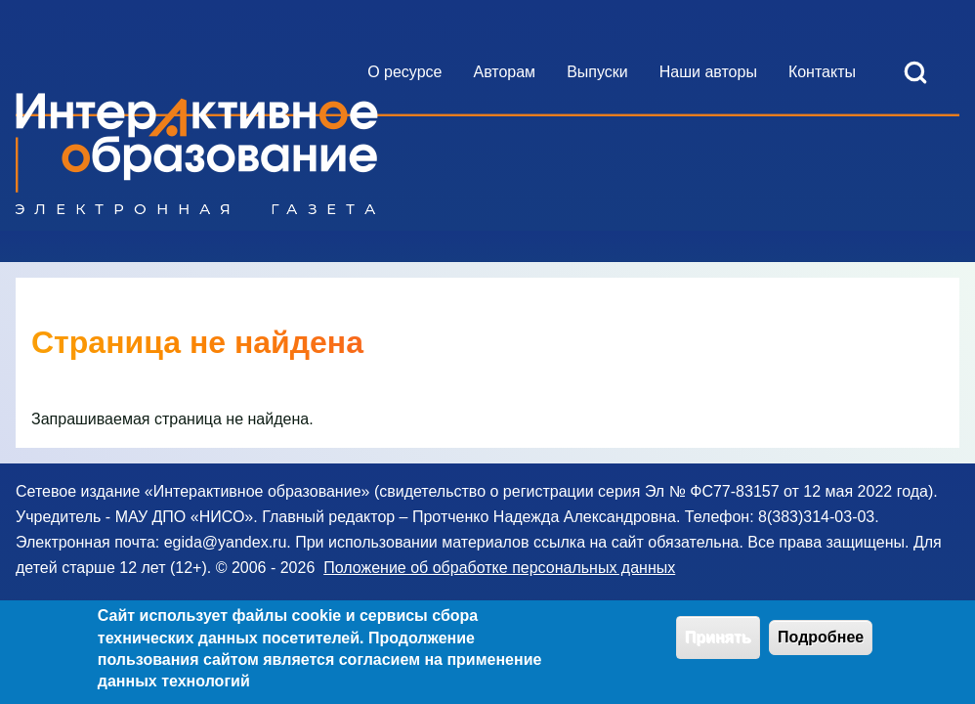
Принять (718, 644)
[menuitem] (404, 72)
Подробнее (821, 644)
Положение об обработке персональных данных (499, 567)
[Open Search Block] (915, 72)
